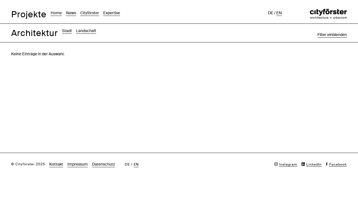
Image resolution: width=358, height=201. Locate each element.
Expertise (111, 13)
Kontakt (56, 164)
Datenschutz (103, 164)
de (270, 13)
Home (56, 13)
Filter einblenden (332, 34)
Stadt (67, 30)
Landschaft (86, 30)
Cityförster (89, 13)
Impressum (77, 164)
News (71, 13)
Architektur (34, 33)
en (279, 13)
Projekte (28, 14)
